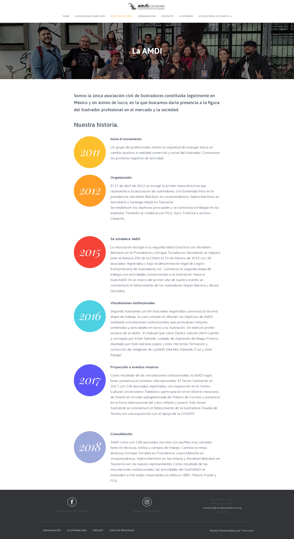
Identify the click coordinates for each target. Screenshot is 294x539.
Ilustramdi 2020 (76, 530)
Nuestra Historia (121, 16)
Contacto (167, 16)
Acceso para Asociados (215, 16)
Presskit (98, 530)
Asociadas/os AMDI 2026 (90, 16)
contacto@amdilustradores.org (222, 508)
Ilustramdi (186, 16)
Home (66, 16)
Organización (147, 16)
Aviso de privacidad (122, 530)
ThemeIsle (247, 530)
